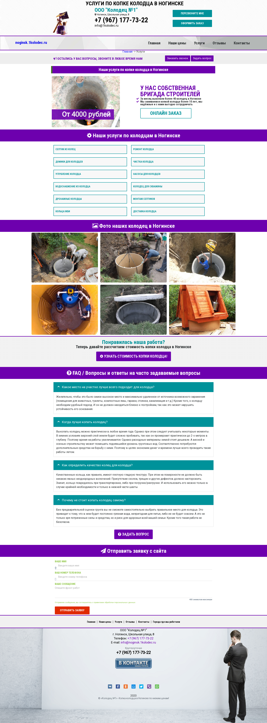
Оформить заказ (192, 23)
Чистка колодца (143, 161)
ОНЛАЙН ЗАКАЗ (166, 113)
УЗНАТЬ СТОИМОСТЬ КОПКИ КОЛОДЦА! (133, 356)
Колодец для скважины (147, 186)
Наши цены (177, 43)
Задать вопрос (202, 58)
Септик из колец (66, 149)
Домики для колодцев (69, 161)
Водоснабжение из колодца (73, 186)
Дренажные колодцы (69, 198)
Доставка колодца (144, 211)
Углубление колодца (68, 174)
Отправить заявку (72, 609)
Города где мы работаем (166, 621)
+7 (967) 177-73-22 (121, 20)
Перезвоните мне (192, 13)
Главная (154, 43)
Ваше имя (60, 560)
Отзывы (219, 43)
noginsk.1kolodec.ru (31, 42)
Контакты (242, 43)
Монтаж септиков (144, 198)
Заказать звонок (177, 58)
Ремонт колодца (143, 149)
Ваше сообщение (65, 583)
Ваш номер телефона (68, 571)
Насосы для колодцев (146, 174)
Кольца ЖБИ (63, 211)
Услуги (199, 43)
